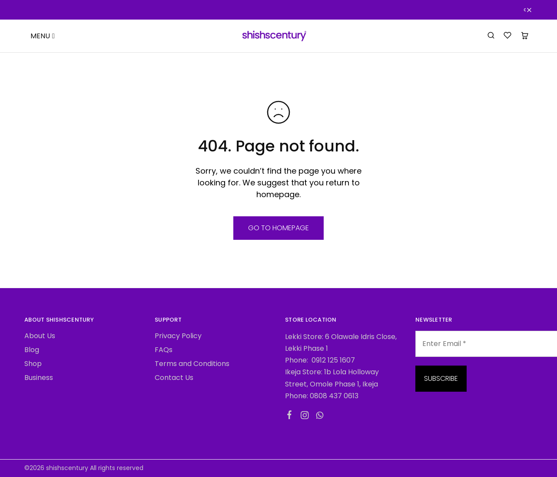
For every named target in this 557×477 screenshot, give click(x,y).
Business (38, 378)
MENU (42, 36)
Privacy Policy (178, 336)
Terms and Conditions (192, 364)
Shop (33, 364)
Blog (31, 350)
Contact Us (174, 378)
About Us (39, 336)
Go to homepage (278, 228)
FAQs (163, 350)
